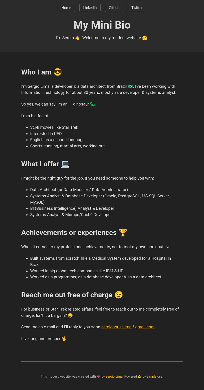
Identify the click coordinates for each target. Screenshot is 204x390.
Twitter (137, 8)
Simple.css (154, 377)
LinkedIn (90, 8)
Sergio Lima (114, 377)
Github (114, 8)
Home (66, 8)
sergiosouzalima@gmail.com (128, 327)
